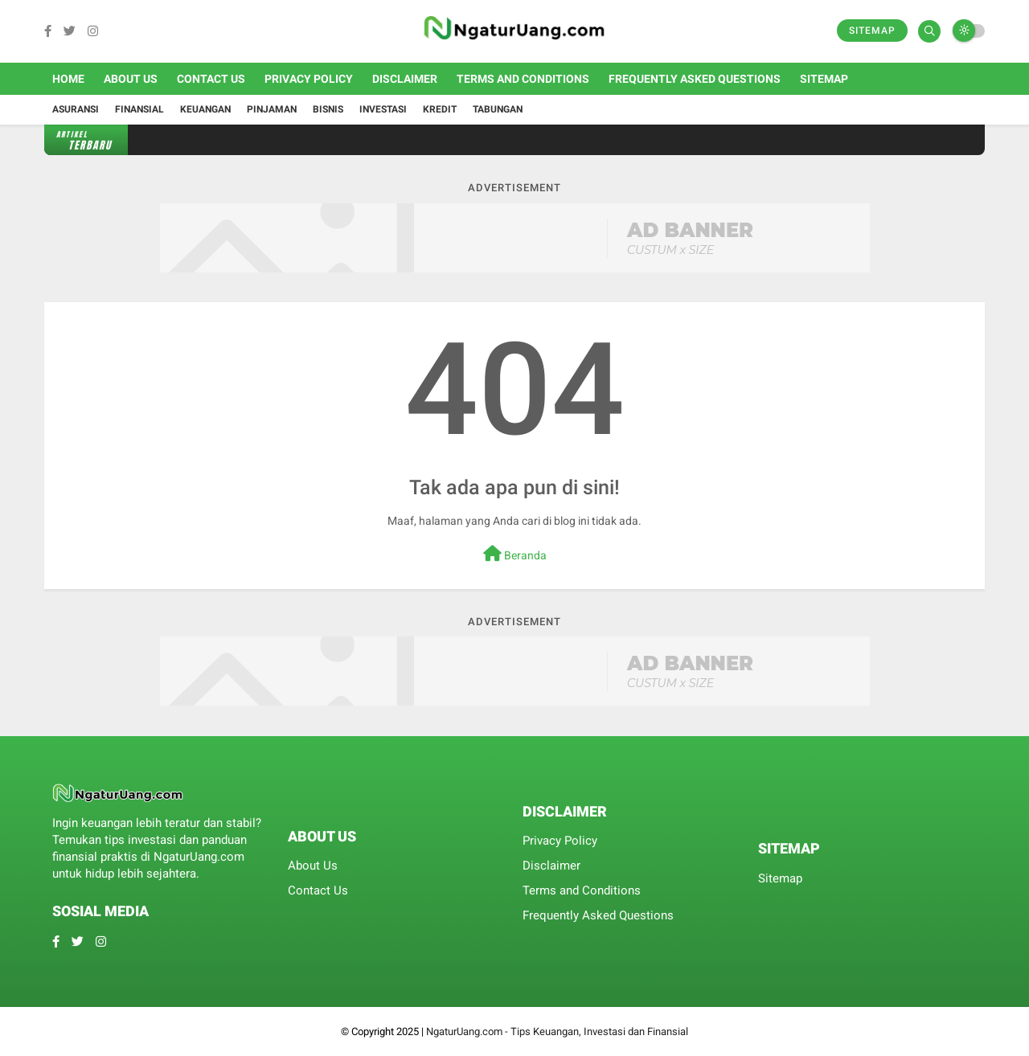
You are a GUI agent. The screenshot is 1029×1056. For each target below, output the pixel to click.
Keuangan (205, 109)
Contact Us (211, 78)
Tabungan (498, 109)
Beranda (515, 554)
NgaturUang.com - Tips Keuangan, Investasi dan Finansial (557, 1031)
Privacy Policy (308, 78)
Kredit (440, 109)
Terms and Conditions (523, 78)
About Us (131, 78)
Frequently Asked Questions (695, 78)
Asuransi (75, 109)
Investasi (383, 109)
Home (68, 78)
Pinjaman (272, 109)
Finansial (139, 109)
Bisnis (328, 109)
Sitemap (872, 30)
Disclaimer (404, 78)
